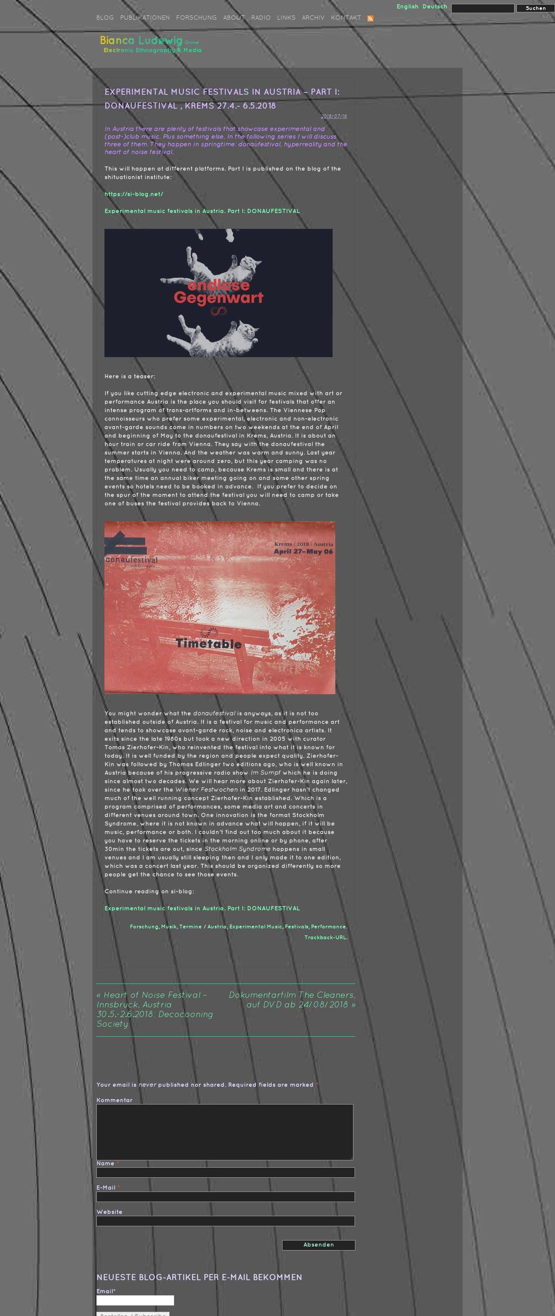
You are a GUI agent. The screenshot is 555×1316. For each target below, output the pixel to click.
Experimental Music (255, 926)
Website (109, 1212)
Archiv (313, 18)
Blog (105, 18)
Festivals (296, 926)
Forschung (196, 18)
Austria (217, 926)
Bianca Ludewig (152, 47)
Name (105, 1164)
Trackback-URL (325, 937)
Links (286, 18)
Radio (261, 18)
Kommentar (114, 1100)
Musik (169, 926)
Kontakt (346, 18)
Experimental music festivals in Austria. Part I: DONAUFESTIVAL (202, 211)
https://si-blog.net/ (133, 194)
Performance (328, 926)
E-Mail (105, 1188)
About (234, 18)
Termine (190, 926)
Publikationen (145, 18)
